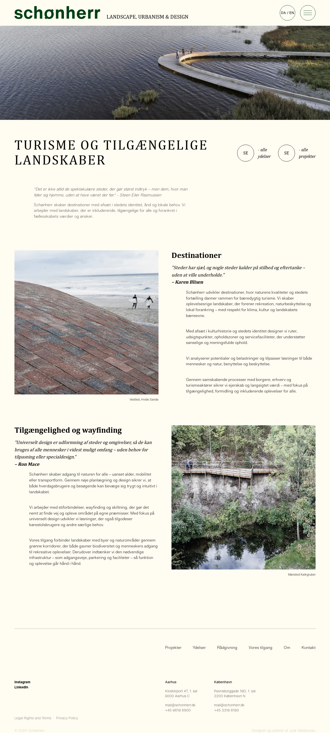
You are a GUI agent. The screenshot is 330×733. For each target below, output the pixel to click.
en (291, 12)
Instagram (22, 682)
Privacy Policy (67, 718)
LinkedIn (21, 687)
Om (287, 647)
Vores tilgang (260, 647)
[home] (59, 12)
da (283, 12)
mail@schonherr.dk (180, 705)
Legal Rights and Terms (32, 718)
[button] (308, 13)
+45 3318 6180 (226, 710)
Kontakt (309, 647)
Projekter (173, 647)
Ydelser (199, 647)
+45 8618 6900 (178, 710)
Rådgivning (227, 647)
